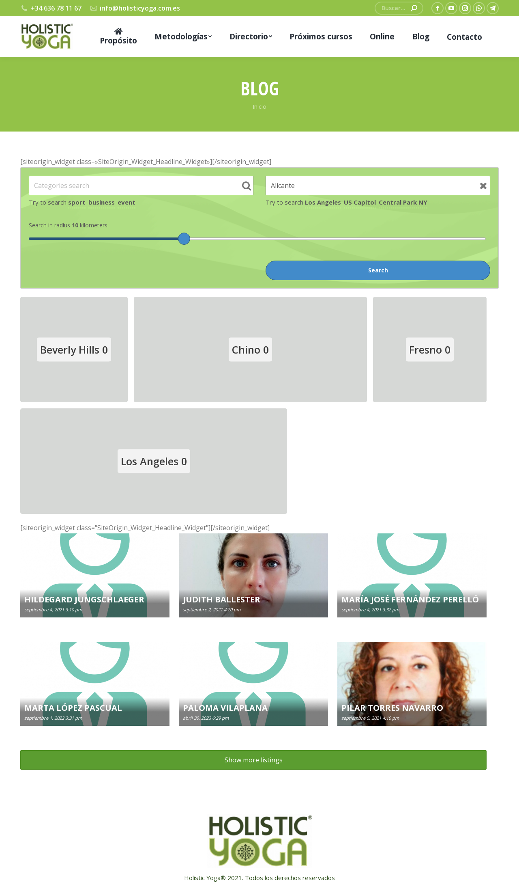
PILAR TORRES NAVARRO (392, 707)
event (126, 202)
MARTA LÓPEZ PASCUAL (73, 707)
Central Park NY (403, 202)
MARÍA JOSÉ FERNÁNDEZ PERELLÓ (410, 599)
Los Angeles (323, 202)
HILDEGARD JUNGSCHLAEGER (84, 599)
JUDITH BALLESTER (221, 599)
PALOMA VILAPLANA (225, 707)
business (101, 202)
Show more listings (254, 759)
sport (77, 202)
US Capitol (360, 202)
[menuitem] (118, 36)
